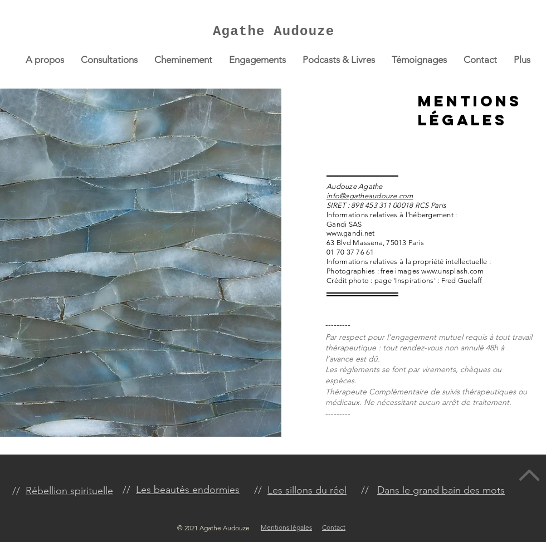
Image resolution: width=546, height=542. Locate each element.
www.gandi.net (350, 233)
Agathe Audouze (273, 31)
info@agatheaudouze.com (369, 196)
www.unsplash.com (452, 271)
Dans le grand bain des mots (441, 490)
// (129, 490)
